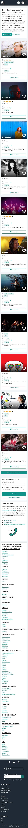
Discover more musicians (14, 473)
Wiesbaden (5, 614)
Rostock (4, 632)
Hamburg (4, 605)
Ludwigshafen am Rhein (8, 694)
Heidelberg (5, 556)
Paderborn (5, 682)
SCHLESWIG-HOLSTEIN (10, 724)
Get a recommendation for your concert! (14, 524)
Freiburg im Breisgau (7, 555)
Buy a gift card (4, 792)
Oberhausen (5, 680)
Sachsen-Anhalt (6, 717)
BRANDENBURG (8, 585)
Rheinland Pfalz (6, 689)
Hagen (4, 664)
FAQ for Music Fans (5, 789)
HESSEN (5, 608)
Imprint (3, 825)
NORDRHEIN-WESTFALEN (11, 651)
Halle (3, 721)
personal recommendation (9, 510)
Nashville (4, 749)
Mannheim (5, 553)
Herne (4, 667)
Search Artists (7, 34)
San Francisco (5, 755)
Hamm (4, 665)
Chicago (4, 746)
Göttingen (5, 648)
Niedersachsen (6, 637)
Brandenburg (5, 587)
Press (2, 822)
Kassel (4, 615)
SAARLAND (6, 697)
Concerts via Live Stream (6, 802)
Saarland (4, 699)
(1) (8, 338)
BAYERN (5, 567)
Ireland (4, 624)
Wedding (3, 804)
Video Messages (5, 800)
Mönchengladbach (7, 673)
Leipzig (4, 708)
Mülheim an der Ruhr (8, 674)
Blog (2, 819)
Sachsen (4, 707)
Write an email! (8, 522)
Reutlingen (5, 564)
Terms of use (16, 825)
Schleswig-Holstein (7, 726)
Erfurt (3, 737)
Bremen (4, 594)
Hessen (4, 610)
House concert (4, 798)
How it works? (16, 34)
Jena (3, 739)
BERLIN (5, 579)
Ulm (3, 558)
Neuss (4, 678)
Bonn (3, 658)
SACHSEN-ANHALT (9, 715)
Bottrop (4, 660)
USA (3, 742)
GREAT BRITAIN (7, 597)
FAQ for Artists (4, 787)
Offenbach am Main (7, 619)
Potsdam (4, 589)
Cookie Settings (23, 825)
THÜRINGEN (6, 733)
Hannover (4, 639)
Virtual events (4, 807)
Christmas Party (4, 811)
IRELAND (5, 622)
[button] (24, 2)
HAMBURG (6, 602)
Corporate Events (5, 809)
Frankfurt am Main (7, 612)
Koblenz (4, 690)
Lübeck (4, 728)
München (4, 569)
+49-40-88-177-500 (10, 520)
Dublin (4, 626)
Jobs (2, 820)
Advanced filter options (14, 497)
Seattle (4, 753)
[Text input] (12, 776)
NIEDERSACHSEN (8, 635)
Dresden (4, 710)
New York (4, 748)
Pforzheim (5, 562)
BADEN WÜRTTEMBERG (11, 549)
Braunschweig (6, 640)
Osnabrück (5, 644)
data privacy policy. (17, 781)
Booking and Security (6, 790)
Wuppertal (5, 655)
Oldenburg (5, 642)
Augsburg (4, 571)
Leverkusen (5, 671)
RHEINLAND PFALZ (9, 686)
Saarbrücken (5, 701)
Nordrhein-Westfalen (8, 653)
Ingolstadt (5, 574)
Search (14, 494)
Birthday (3, 806)
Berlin (3, 581)
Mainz (3, 692)
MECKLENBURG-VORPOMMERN (13, 629)
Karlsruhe (4, 551)
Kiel (3, 730)
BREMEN (5, 592)
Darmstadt (5, 617)
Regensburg (5, 573)
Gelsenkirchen (6, 662)
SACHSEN (5, 704)
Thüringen (5, 735)
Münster (4, 676)
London (4, 599)
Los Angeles (5, 751)
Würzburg (5, 576)
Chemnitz (4, 712)
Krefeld (4, 669)
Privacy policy (9, 825)
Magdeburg (5, 719)
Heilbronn (5, 560)
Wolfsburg (5, 646)
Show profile (14, 77)
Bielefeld (4, 657)
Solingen (4, 683)
